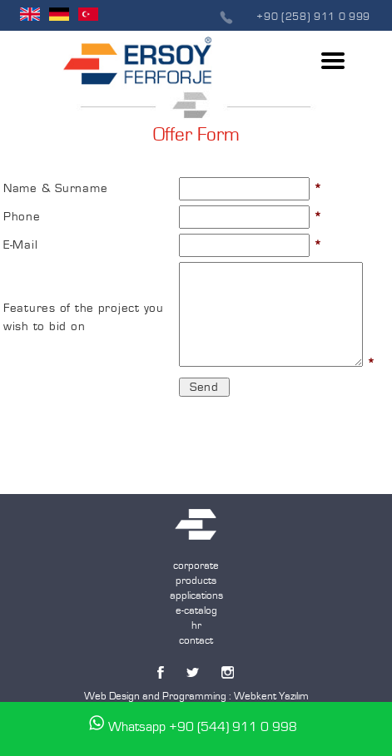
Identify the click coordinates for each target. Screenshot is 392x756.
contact (196, 640)
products (196, 580)
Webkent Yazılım (271, 696)
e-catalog (196, 610)
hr (196, 625)
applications (196, 595)
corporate (196, 565)
